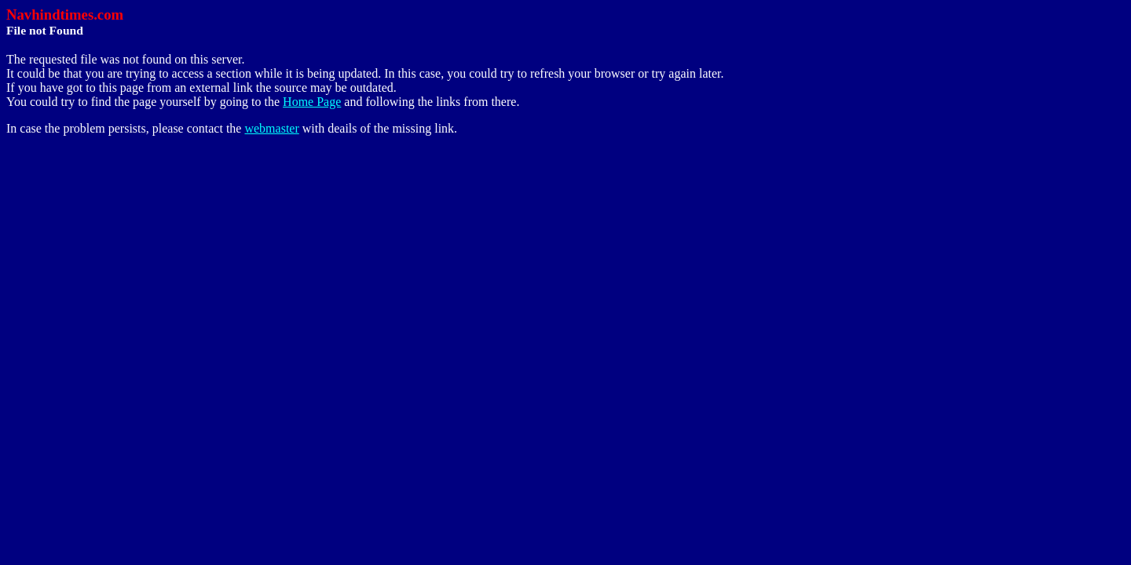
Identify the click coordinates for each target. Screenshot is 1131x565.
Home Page (312, 101)
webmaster (271, 128)
